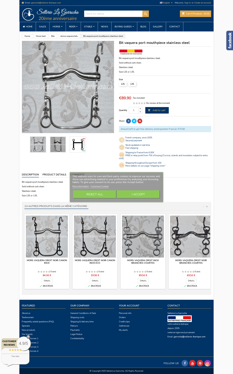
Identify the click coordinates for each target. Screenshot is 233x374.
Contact (173, 305)
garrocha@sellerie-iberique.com (46, 2)
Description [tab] (30, 174)
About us (26, 313)
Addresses (124, 325)
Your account (129, 305)
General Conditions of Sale (83, 313)
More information (80, 186)
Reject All (94, 194)
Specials (26, 325)
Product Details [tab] (54, 174)
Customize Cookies (99, 186)
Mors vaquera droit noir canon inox (47, 262)
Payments (75, 330)
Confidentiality (77, 338)
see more (19, 362)
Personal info (125, 313)
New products (28, 330)
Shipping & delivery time (82, 321)
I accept (138, 194)
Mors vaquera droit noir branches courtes (191, 262)
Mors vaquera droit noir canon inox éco (95, 262)
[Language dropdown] (166, 3)
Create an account (202, 2)
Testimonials (28, 317)
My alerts (123, 330)
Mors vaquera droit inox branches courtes (143, 262)
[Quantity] (134, 110)
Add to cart (156, 110)
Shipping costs (77, 317)
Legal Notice (76, 334)
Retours (74, 325)
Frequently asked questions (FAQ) (38, 321)
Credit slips (124, 321)
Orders (122, 317)
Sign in (187, 2)
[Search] (116, 14)
